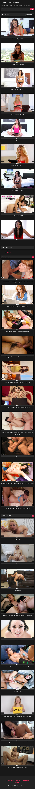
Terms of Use (26, 780)
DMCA (18, 780)
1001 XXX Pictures (10, 3)
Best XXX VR (7, 252)
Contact (17, 782)
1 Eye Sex (6, 251)
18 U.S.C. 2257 (9, 780)
